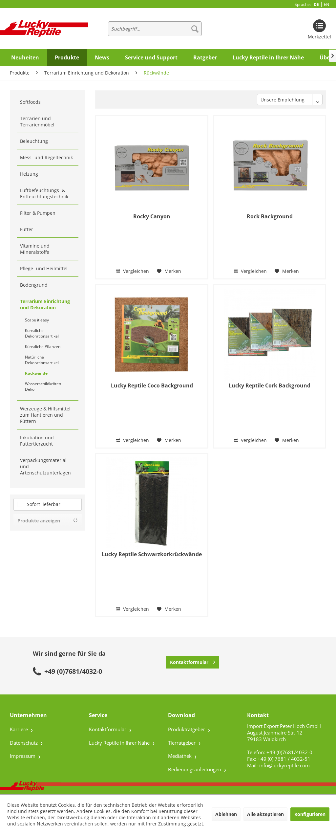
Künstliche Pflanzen (42, 346)
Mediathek (180, 756)
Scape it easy (37, 320)
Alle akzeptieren (265, 814)
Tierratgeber (182, 742)
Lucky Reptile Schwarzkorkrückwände (152, 554)
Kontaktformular (192, 661)
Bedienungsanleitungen (195, 769)
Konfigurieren (310, 814)
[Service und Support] (151, 57)
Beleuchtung (34, 141)
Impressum (23, 756)
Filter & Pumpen (37, 213)
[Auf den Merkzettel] (169, 271)
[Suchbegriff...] (155, 28)
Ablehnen (226, 814)
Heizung (29, 174)
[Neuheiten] (25, 57)
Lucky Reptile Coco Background (152, 385)
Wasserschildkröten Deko (43, 386)
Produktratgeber (187, 729)
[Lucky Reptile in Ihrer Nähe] (268, 57)
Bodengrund (34, 285)
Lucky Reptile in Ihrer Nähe (120, 742)
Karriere (19, 729)
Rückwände (36, 373)
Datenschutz (24, 742)
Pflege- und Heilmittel (44, 268)
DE (316, 4)
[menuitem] (155, 28)
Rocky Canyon (151, 216)
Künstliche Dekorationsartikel (42, 333)
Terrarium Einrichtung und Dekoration (45, 304)
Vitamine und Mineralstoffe (35, 249)
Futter (26, 229)
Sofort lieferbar (43, 504)
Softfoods (30, 102)
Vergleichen (132, 271)
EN (326, 4)
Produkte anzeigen (47, 520)
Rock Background (270, 216)
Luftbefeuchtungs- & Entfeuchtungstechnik (44, 193)
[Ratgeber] (205, 57)
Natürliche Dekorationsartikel (42, 359)
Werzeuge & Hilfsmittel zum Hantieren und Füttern (45, 415)
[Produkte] (67, 57)
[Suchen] (195, 28)
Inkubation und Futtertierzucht (37, 440)
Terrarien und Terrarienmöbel (37, 121)
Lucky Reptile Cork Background (269, 385)
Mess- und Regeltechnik (46, 157)
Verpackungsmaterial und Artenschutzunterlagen (45, 466)
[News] (102, 57)
